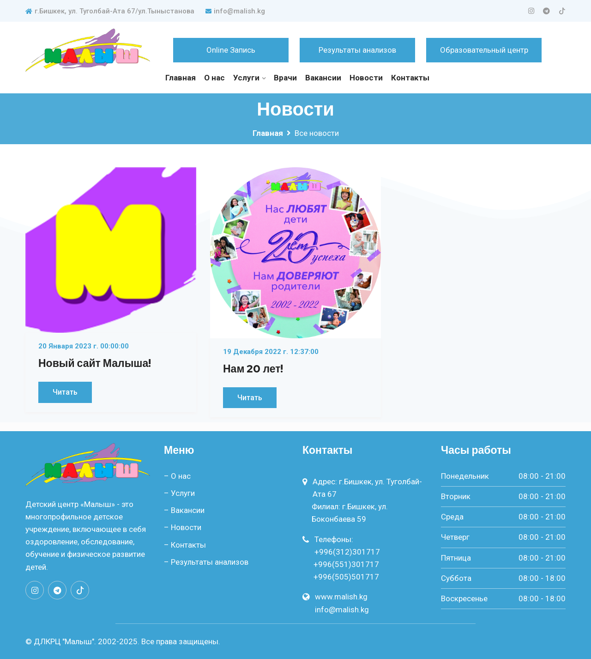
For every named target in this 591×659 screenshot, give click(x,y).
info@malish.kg (235, 11)
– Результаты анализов (206, 562)
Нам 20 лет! (253, 369)
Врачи (285, 77)
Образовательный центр (484, 50)
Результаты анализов (357, 50)
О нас (214, 77)
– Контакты (185, 544)
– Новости (182, 527)
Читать (65, 392)
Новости (366, 77)
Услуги (246, 77)
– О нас (177, 476)
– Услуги (179, 493)
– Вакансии (184, 510)
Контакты (410, 77)
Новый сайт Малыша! (94, 363)
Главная (180, 77)
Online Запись (230, 50)
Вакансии (323, 77)
